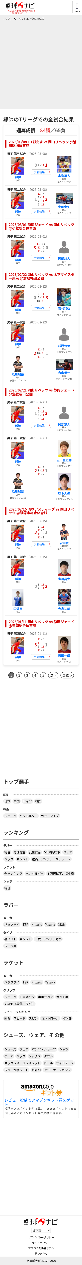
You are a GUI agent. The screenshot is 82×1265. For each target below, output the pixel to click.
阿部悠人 (64, 258)
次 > (53, 675)
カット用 (62, 997)
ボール (48, 1063)
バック (8, 859)
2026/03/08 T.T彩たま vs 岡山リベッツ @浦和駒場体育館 (43, 143)
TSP (25, 924)
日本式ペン (27, 997)
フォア (67, 852)
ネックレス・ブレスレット (22, 1063)
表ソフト (23, 859)
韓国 (38, 801)
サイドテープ (65, 1063)
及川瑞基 (18, 374)
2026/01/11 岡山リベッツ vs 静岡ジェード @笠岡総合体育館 (41, 623)
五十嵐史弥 (64, 460)
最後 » (67, 675)
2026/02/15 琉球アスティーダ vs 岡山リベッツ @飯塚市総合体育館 (41, 511)
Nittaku (36, 924)
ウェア (23, 1049)
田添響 (17, 608)
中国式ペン (45, 997)
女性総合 (35, 852)
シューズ (10, 1049)
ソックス (35, 1056)
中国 (17, 801)
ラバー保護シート (16, 1070)
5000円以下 (52, 852)
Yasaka (50, 924)
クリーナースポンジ (57, 1070)
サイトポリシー (41, 1242)
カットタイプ (50, 816)
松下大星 (64, 493)
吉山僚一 (64, 372)
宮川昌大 (64, 579)
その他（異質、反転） (19, 1004)
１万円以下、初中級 (60, 873)
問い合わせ (41, 1253)
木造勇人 (64, 175)
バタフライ (11, 924)
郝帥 (18, 177)
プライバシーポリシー (41, 1237)
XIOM (61, 924)
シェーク (10, 816)
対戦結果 (39, 172)
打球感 (66, 1018)
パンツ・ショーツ (44, 1049)
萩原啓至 (64, 346)
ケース (8, 1056)
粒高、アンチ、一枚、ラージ (51, 859)
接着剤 (36, 1070)
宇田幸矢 (64, 207)
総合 (7, 852)
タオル (48, 1056)
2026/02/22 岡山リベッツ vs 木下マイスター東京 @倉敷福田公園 (41, 276)
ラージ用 (10, 946)
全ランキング (13, 873)
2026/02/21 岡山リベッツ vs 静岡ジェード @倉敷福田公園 (41, 391)
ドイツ (27, 801)
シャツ (63, 1049)
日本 (7, 801)
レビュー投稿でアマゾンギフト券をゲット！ (39, 1102)
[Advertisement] (41, 64)
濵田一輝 (64, 655)
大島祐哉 (64, 608)
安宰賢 (64, 543)
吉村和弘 (64, 308)
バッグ (20, 1056)
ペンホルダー (29, 816)
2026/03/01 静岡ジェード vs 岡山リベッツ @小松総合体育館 (41, 226)
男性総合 (20, 852)
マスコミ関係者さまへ (41, 1248)
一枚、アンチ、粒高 (48, 939)
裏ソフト (10, 939)
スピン (33, 1018)
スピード (20, 1018)
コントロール (50, 1018)
